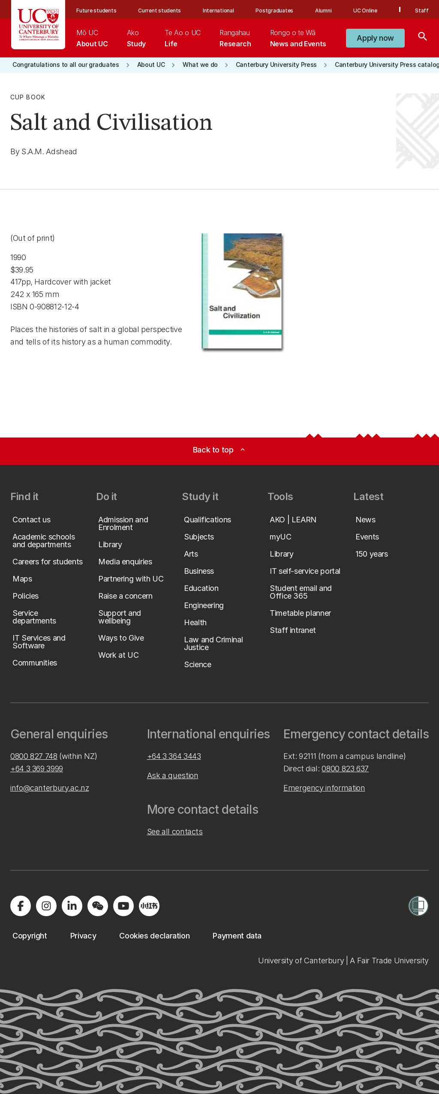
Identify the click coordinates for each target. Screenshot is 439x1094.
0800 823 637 (345, 768)
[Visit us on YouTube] (123, 906)
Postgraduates (274, 10)
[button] (375, 38)
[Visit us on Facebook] (20, 906)
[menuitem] (92, 38)
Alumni (323, 10)
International (218, 10)
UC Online (365, 10)
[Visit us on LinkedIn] (72, 906)
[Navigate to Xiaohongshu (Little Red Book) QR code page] (149, 906)
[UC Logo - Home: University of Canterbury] (38, 24)
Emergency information (324, 787)
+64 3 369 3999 (36, 768)
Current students (159, 10)
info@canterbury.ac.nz (49, 787)
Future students (96, 10)
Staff (422, 10)
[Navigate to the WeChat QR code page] (97, 906)
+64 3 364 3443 (174, 756)
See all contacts (175, 831)
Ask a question (172, 775)
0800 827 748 (33, 756)
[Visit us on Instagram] (46, 906)
